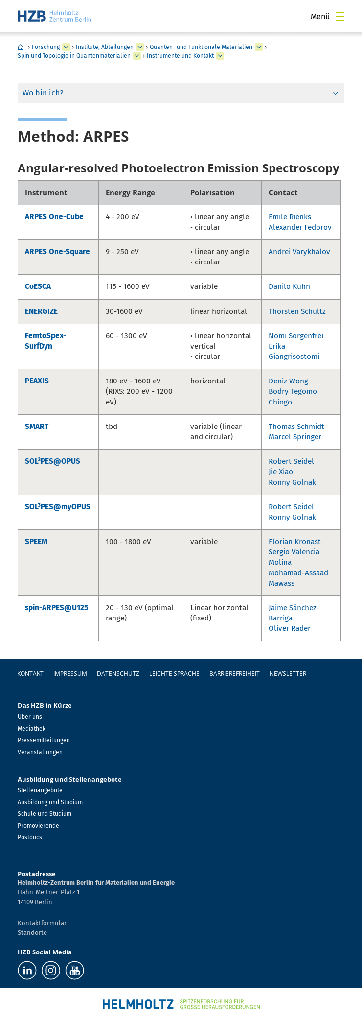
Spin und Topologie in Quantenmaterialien (74, 55)
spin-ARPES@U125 (56, 607)
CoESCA (38, 286)
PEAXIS (37, 381)
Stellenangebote (40, 790)
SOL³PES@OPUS (52, 461)
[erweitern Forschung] (66, 47)
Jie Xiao (281, 471)
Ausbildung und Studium (50, 802)
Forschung (46, 47)
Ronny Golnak (292, 482)
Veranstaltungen (40, 752)
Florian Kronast (295, 541)
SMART (36, 426)
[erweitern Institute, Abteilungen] (140, 47)
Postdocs (30, 837)
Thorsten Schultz (297, 311)
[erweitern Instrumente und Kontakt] (220, 56)
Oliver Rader (290, 628)
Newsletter (288, 673)
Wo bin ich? (43, 92)
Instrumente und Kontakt (180, 55)
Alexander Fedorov (300, 227)
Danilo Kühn (289, 286)
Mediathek (31, 728)
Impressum (70, 673)
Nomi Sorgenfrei (296, 336)
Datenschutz (118, 673)
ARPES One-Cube (54, 217)
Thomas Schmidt (296, 426)
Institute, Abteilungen (105, 47)
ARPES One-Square (57, 251)
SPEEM (36, 541)
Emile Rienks (290, 217)
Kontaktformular (42, 923)
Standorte (32, 932)
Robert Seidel (291, 461)
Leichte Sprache (174, 673)
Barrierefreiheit (234, 673)
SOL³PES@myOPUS (57, 506)
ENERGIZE (41, 311)
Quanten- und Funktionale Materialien (201, 47)
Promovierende (38, 825)
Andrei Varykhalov (299, 251)
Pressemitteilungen (44, 740)
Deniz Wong (288, 381)
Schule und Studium (44, 813)
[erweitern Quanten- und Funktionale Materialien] (259, 47)
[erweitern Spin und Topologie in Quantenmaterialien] (137, 56)
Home (20, 47)
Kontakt (30, 673)
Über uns (30, 717)
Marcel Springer (295, 436)
